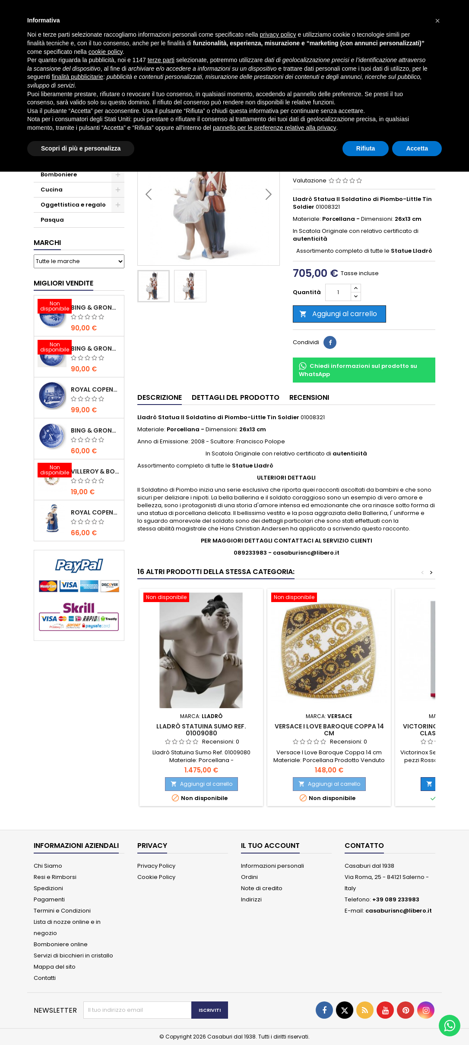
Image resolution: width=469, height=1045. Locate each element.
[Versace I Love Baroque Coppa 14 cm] (329, 598)
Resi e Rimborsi (55, 877)
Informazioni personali (272, 866)
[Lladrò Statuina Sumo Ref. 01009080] (201, 598)
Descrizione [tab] (159, 397)
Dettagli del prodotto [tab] (235, 397)
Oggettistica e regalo (73, 205)
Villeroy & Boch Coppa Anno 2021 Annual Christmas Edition (95, 471)
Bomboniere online (61, 944)
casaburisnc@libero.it (398, 911)
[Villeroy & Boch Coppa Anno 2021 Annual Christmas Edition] (52, 471)
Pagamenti (49, 899)
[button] (437, 21)
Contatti (45, 978)
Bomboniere (59, 174)
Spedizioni (48, 888)
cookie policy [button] (106, 51)
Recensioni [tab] (309, 397)
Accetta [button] (417, 148)
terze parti (161, 59)
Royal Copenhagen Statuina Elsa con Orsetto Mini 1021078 (95, 512)
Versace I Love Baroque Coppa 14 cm (329, 729)
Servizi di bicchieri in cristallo (73, 955)
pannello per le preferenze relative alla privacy (274, 127)
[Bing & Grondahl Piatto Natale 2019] (52, 348)
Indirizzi (251, 899)
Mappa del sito (55, 967)
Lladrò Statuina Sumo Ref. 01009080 (201, 729)
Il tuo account (270, 845)
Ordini (249, 877)
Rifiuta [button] (365, 148)
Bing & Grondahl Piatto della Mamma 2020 (95, 430)
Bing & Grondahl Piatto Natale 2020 (95, 307)
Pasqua (52, 220)
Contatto (364, 845)
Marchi (47, 243)
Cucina (52, 189)
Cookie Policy (156, 877)
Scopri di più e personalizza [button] (80, 148)
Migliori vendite (63, 283)
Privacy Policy (156, 866)
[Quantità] (338, 292)
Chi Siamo (48, 866)
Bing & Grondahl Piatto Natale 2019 (95, 348)
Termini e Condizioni (62, 911)
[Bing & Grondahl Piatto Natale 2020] (52, 307)
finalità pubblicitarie (77, 76)
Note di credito (261, 888)
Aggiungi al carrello (338, 314)
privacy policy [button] (278, 34)
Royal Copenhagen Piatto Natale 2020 (95, 389)
